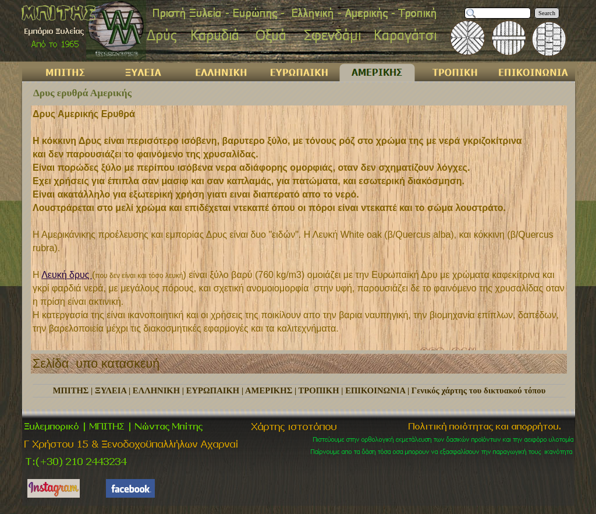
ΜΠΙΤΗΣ (71, 390)
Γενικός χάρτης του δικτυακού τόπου (478, 390)
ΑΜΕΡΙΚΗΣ (268, 390)
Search (546, 13)
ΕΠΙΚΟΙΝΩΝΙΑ (375, 390)
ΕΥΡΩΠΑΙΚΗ (213, 390)
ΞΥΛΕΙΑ (110, 390)
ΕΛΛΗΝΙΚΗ (156, 390)
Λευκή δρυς (66, 275)
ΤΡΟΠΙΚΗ (319, 390)
